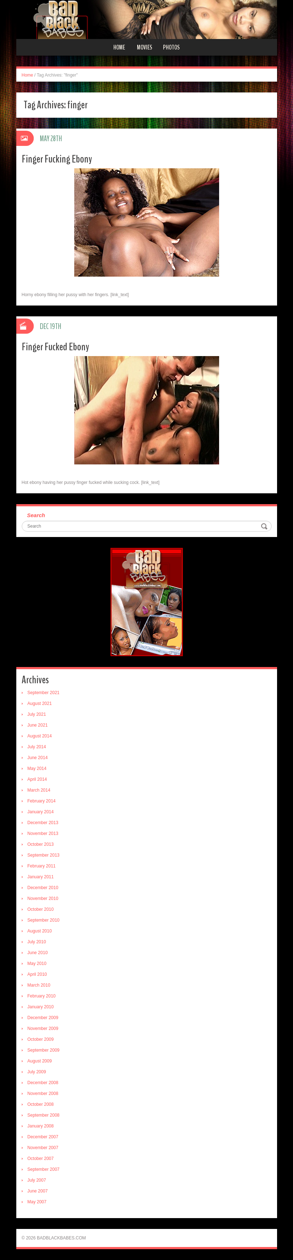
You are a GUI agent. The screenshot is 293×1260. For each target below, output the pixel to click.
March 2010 (39, 985)
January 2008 (41, 1126)
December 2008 (43, 1082)
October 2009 (41, 1039)
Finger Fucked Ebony (55, 346)
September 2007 (44, 1169)
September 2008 (44, 1115)
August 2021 (40, 703)
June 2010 (38, 952)
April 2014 (37, 779)
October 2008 (41, 1104)
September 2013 (44, 855)
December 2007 (43, 1136)
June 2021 (38, 725)
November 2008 (43, 1093)
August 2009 (40, 1061)
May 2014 (37, 768)
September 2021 (44, 692)
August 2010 (40, 931)
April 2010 (37, 974)
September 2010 (44, 920)
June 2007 (38, 1191)
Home (119, 47)
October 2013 (41, 844)
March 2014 (39, 790)
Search (36, 515)
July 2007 (37, 1180)
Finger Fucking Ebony (57, 159)
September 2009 (44, 1050)
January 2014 (41, 811)
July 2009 (37, 1071)
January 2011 (41, 876)
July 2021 (37, 714)
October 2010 (41, 909)
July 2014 (37, 746)
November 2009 (43, 1028)
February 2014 (42, 801)
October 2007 (41, 1158)
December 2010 (43, 887)
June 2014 (38, 757)
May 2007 (37, 1201)
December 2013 (43, 822)
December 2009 (43, 1017)
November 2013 (43, 833)
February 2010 (42, 996)
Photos (171, 47)
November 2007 (43, 1147)
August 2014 (40, 736)
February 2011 (42, 866)
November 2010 (43, 898)
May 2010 (37, 963)
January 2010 (41, 1006)
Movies (144, 47)
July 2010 (37, 941)
